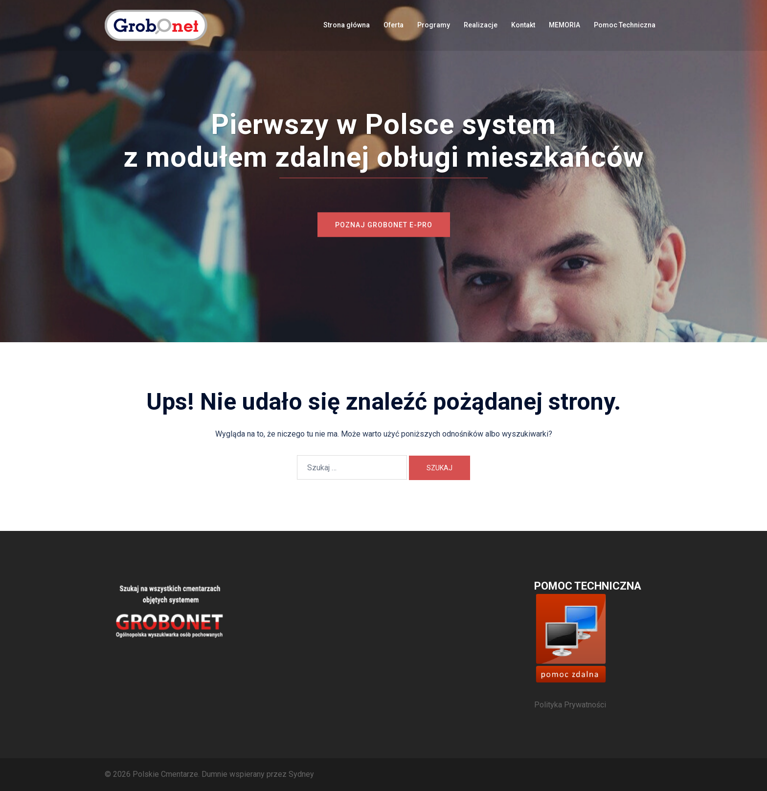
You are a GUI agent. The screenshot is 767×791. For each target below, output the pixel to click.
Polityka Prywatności (570, 704)
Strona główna (346, 25)
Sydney (301, 774)
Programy (433, 25)
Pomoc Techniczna (624, 25)
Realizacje (480, 25)
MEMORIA (564, 25)
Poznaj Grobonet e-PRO (383, 225)
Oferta (394, 25)
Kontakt (523, 25)
